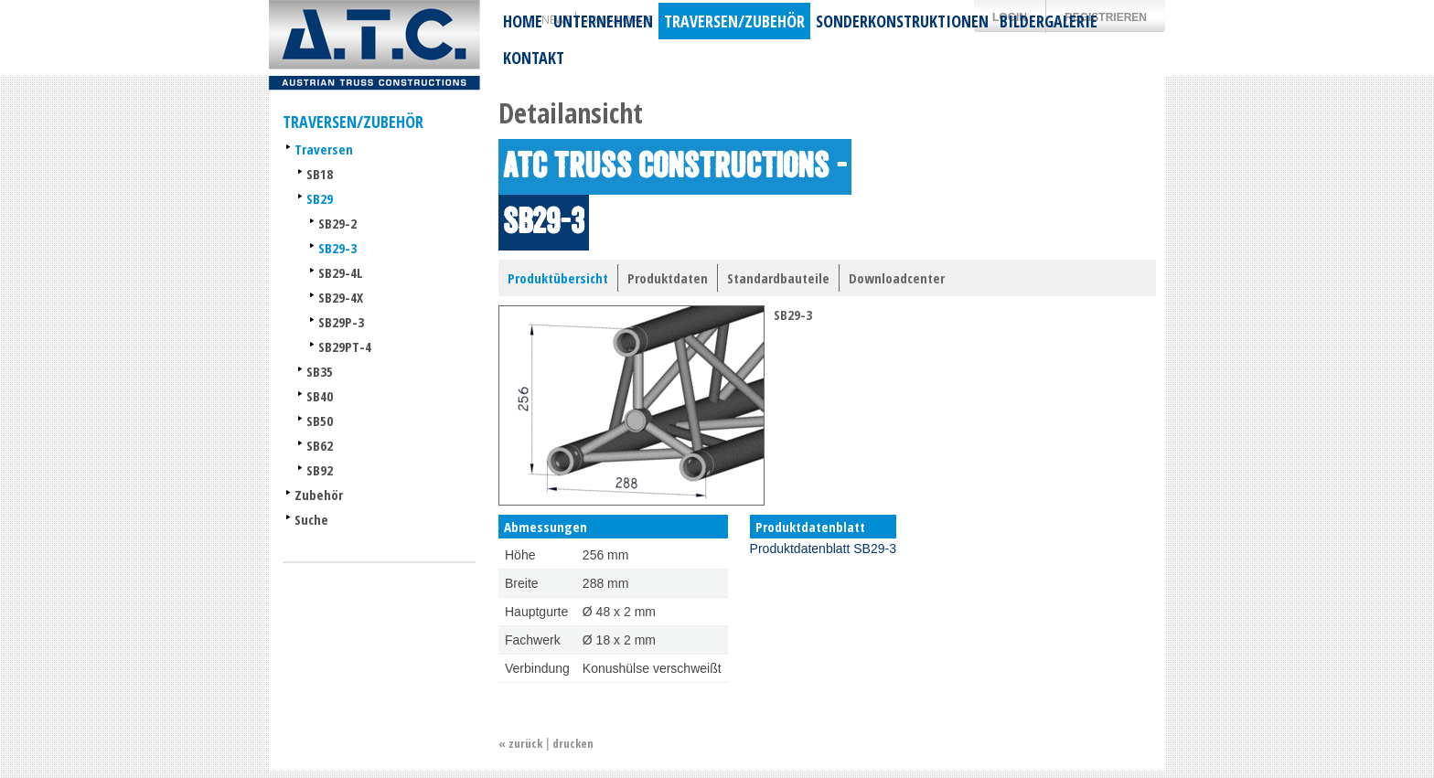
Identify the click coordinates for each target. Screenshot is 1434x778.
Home (522, 21)
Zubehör (318, 494)
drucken (573, 743)
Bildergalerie (1048, 21)
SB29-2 (337, 223)
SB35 (319, 371)
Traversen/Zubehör (734, 21)
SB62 (319, 445)
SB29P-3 (341, 322)
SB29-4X (340, 297)
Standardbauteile (778, 278)
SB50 (319, 420)
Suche (311, 519)
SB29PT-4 (344, 346)
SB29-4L (340, 272)
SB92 (319, 470)
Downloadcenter (897, 278)
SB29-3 (337, 248)
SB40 (319, 396)
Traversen (323, 149)
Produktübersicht (558, 278)
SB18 (319, 174)
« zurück (520, 743)
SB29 (319, 198)
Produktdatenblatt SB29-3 (823, 548)
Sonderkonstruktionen (902, 21)
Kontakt (533, 58)
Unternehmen (603, 21)
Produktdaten (667, 278)
